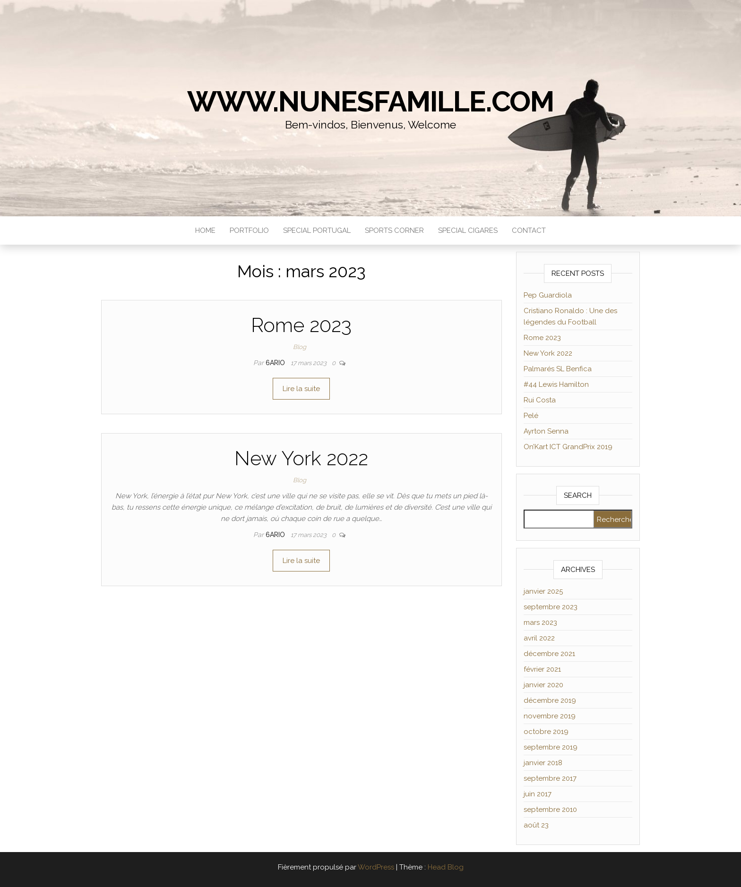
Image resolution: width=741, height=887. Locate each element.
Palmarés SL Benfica (558, 369)
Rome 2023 (301, 325)
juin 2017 (537, 794)
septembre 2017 (550, 778)
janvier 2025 (543, 591)
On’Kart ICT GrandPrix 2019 (568, 447)
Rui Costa (540, 400)
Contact (529, 230)
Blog (299, 346)
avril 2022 (539, 638)
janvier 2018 (543, 763)
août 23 (536, 825)
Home (205, 230)
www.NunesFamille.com (370, 101)
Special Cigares (468, 230)
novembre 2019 (550, 716)
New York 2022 (301, 458)
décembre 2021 (549, 653)
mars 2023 (540, 622)
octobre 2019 (546, 731)
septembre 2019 (550, 747)
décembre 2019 (550, 700)
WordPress (376, 867)
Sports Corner (394, 230)
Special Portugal (317, 230)
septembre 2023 (550, 607)
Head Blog (446, 867)
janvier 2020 (543, 685)
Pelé (531, 415)
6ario (276, 363)
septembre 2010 (550, 809)
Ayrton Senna (546, 431)
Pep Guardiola (548, 295)
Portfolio (249, 230)
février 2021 (542, 669)
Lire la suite (301, 388)
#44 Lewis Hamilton (556, 384)
